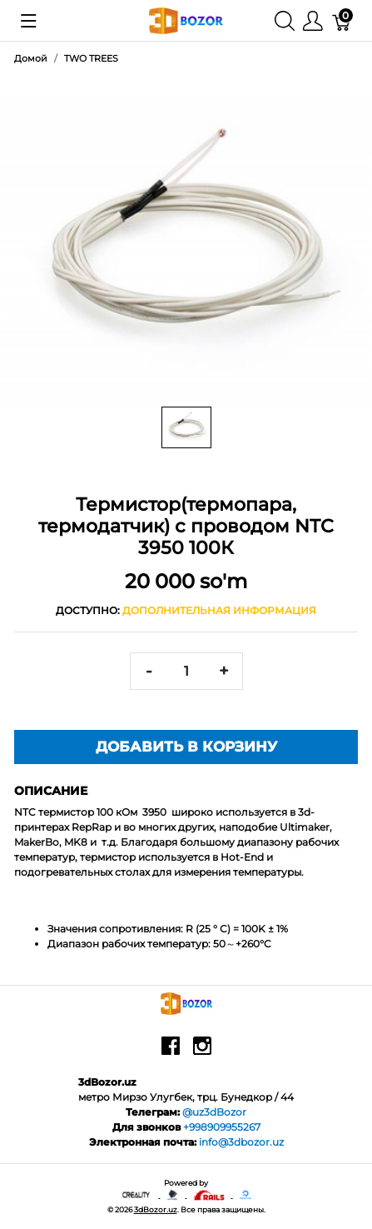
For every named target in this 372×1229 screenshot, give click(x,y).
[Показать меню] (29, 21)
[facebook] (170, 1051)
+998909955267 (221, 1127)
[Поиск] (285, 20)
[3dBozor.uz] (186, 19)
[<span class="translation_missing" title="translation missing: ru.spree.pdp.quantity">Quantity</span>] (186, 671)
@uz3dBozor (214, 1112)
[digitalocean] (245, 1194)
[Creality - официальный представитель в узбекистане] (137, 1194)
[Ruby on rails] (209, 1194)
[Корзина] (342, 20)
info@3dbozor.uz (241, 1142)
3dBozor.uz (155, 1209)
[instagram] (202, 1051)
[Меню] (313, 20)
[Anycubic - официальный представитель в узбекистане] (173, 1194)
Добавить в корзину (186, 746)
